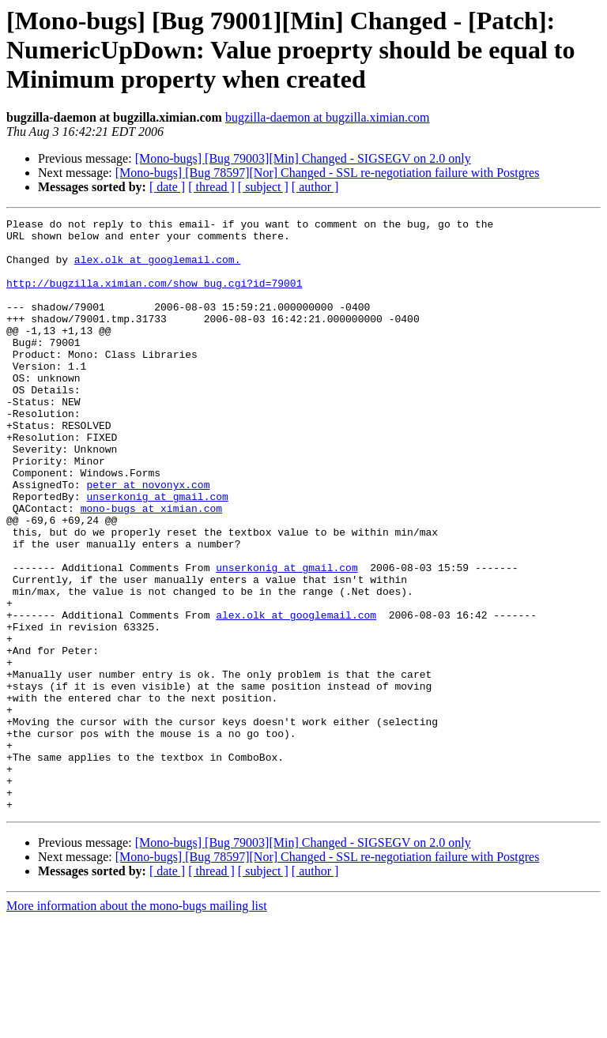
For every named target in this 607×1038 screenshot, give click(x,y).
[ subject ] (263, 187)
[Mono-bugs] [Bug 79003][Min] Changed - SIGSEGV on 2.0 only (303, 158)
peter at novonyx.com (147, 539)
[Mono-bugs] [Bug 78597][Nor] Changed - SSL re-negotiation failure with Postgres (327, 172)
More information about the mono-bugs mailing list (136, 1024)
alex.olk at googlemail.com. (157, 268)
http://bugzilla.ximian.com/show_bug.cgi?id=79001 (154, 297)
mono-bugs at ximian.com (151, 567)
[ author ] (315, 187)
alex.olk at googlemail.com (296, 695)
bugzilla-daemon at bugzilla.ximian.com (327, 117)
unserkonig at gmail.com (157, 553)
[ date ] (167, 187)
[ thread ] (211, 187)
